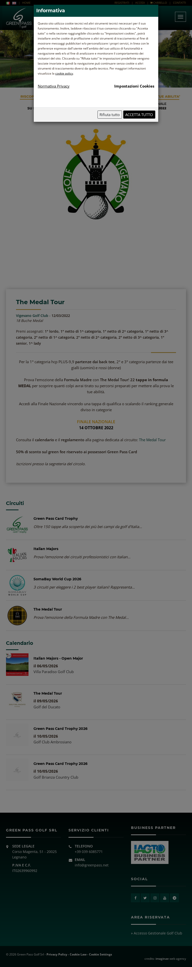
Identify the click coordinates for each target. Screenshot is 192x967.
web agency (171, 958)
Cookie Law (78, 954)
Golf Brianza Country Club (56, 777)
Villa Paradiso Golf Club (54, 671)
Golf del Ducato (47, 706)
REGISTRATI (121, 3)
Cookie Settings (100, 954)
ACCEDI (140, 3)
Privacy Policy (56, 954)
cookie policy (64, 73)
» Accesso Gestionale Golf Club (156, 933)
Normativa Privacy (54, 86)
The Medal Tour (152, 439)
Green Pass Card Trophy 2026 (61, 728)
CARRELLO (158, 3)
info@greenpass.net (91, 865)
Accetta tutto (139, 114)
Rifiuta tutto (110, 114)
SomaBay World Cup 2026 (57, 579)
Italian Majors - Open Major (58, 658)
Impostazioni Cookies (134, 86)
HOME (26, 3)
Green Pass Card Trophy (56, 518)
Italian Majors (46, 549)
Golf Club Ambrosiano (53, 741)
